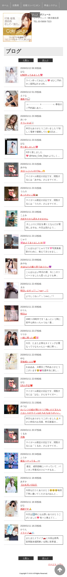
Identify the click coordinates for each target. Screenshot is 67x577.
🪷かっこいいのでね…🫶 (32, 171)
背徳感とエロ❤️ (28, 361)
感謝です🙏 (26, 509)
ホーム (5, 5)
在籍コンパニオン (31, 5)
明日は (23, 314)
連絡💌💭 (25, 99)
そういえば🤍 (27, 123)
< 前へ (26, 60)
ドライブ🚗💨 (27, 533)
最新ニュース (8, 15)
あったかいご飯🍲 (29, 195)
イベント (23, 15)
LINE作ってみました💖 (31, 75)
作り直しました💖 (29, 147)
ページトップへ (55, 564)
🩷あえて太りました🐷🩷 (33, 242)
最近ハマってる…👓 (30, 461)
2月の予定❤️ (26, 385)
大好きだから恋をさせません (34, 219)
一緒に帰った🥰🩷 (29, 337)
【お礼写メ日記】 (29, 485)
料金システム (50, 5)
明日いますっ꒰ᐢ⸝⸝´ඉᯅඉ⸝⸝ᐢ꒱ (34, 290)
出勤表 (16, 5)
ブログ (35, 15)
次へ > (45, 60)
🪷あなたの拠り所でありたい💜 (35, 267)
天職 (22, 437)
